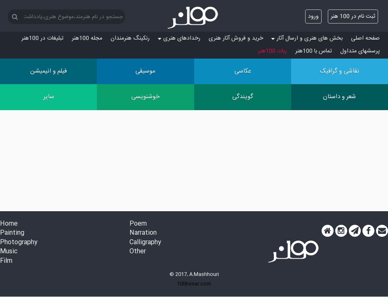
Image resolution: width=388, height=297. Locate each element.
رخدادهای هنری (179, 38)
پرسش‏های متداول (360, 51)
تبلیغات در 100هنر (42, 38)
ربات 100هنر (272, 51)
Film (6, 261)
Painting (12, 233)
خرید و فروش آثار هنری (236, 38)
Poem (138, 224)
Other (137, 252)
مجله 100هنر (87, 38)
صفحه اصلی (365, 38)
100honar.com (194, 284)
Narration (143, 233)
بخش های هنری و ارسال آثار (307, 38)
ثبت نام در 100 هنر (353, 16)
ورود (313, 16)
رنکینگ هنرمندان (130, 38)
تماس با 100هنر (313, 51)
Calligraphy (145, 243)
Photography (19, 243)
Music (8, 252)
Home (9, 224)
